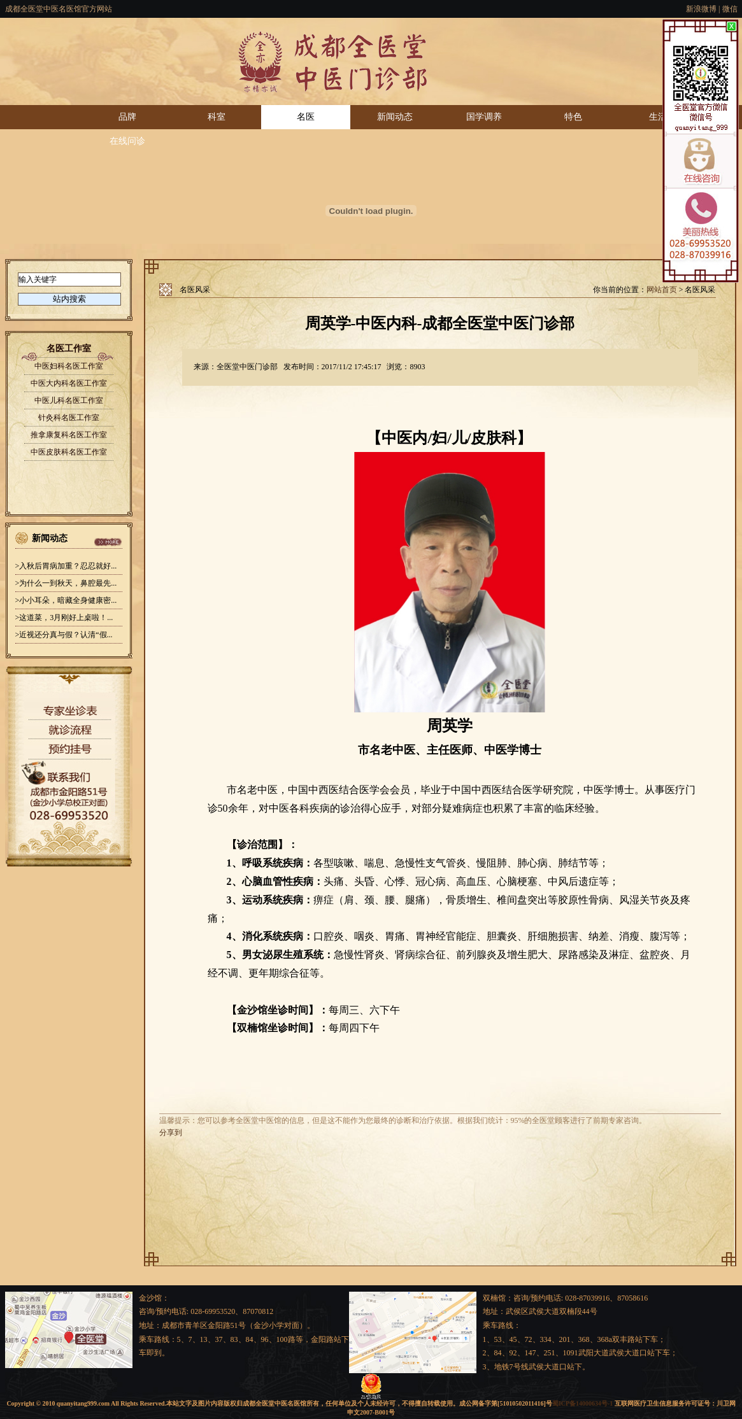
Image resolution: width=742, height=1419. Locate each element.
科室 (216, 117)
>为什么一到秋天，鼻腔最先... (66, 583)
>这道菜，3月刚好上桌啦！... (64, 617)
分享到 (170, 1132)
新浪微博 (701, 8)
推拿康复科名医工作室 (69, 434)
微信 (730, 8)
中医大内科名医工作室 (69, 383)
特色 (573, 117)
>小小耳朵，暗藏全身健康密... (66, 600)
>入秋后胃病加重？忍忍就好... (66, 565)
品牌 (127, 117)
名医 (306, 117)
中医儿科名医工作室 (68, 400)
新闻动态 (395, 117)
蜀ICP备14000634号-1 (582, 1403)
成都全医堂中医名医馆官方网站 (58, 8)
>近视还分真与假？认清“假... (64, 634)
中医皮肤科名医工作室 (69, 452)
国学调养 (484, 117)
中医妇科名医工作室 (68, 366)
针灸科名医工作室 (68, 417)
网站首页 (661, 289)
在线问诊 (127, 141)
